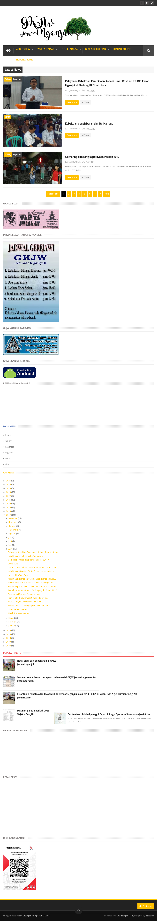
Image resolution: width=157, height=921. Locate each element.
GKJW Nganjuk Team (124, 916)
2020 (8, 503)
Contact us (145, 906)
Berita (7, 117)
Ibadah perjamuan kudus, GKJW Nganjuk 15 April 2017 (32, 590)
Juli (10, 537)
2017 (8, 515)
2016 (8, 630)
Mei (10, 545)
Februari (12, 622)
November (13, 522)
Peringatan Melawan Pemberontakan (24, 594)
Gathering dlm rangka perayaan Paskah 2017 (92, 156)
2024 (8, 488)
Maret (11, 618)
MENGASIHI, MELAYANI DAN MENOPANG (25, 602)
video (7, 464)
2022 (8, 496)
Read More (73, 102)
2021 (8, 500)
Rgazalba (150, 916)
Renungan (9, 447)
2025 (8, 484)
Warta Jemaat (45, 49)
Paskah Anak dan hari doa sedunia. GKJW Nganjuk (30, 583)
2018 (8, 511)
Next (107, 194)
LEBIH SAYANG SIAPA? (17, 609)
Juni (10, 541)
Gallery (8, 79)
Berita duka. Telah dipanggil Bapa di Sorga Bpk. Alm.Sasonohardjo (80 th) (109, 714)
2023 (8, 492)
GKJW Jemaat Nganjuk (32, 916)
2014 (8, 638)
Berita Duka (13, 564)
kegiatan (17, 79)
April (10, 549)
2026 (8, 481)
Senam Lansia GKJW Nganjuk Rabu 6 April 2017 (29, 606)
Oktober (12, 526)
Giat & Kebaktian (95, 49)
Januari (11, 626)
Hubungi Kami (24, 59)
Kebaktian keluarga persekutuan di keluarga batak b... (32, 579)
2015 (8, 634)
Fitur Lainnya (69, 49)
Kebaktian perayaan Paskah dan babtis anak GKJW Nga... (33, 586)
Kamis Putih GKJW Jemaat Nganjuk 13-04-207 (28, 598)
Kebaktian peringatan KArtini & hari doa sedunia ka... (31, 571)
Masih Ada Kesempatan (18, 613)
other (7, 458)
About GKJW (23, 49)
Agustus (12, 533)
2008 (8, 646)
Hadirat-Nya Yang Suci (18, 575)
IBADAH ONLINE (122, 49)
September (13, 530)
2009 (8, 642)
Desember (13, 518)
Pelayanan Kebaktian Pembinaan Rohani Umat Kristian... (33, 552)
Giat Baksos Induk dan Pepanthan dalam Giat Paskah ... (33, 567)
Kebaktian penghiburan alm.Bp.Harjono (89, 123)
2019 (8, 507)
